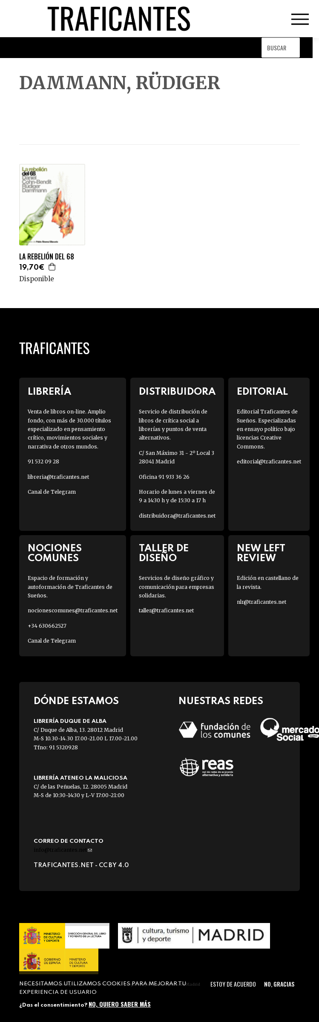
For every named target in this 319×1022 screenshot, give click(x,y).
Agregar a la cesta (52, 267)
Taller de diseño (164, 553)
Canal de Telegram (52, 492)
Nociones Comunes (55, 553)
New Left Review (261, 553)
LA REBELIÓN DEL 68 (46, 256)
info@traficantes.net (63, 850)
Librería (49, 392)
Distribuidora (177, 392)
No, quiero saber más (120, 1003)
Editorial (262, 392)
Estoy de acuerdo (233, 983)
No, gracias (279, 983)
